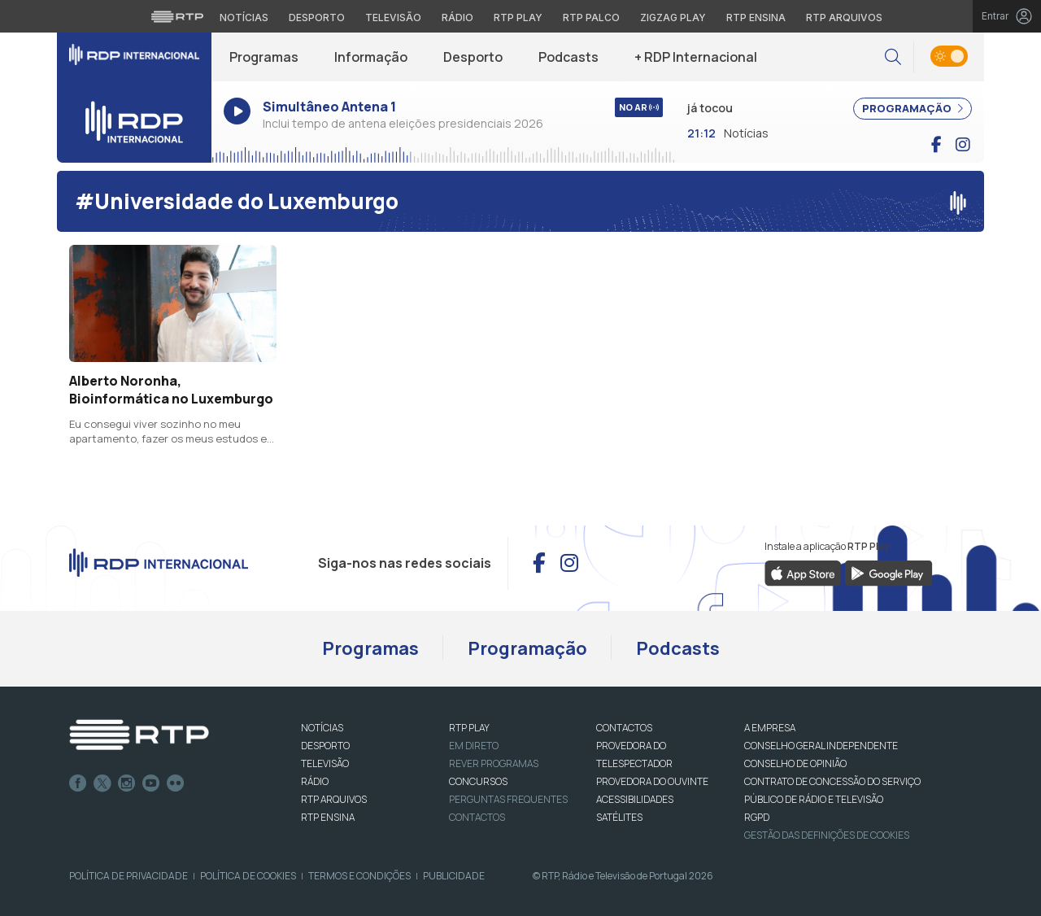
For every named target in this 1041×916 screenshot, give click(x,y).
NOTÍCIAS (322, 728)
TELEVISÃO (325, 763)
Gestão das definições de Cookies (826, 835)
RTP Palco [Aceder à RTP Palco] (591, 17)
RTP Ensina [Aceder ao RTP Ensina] (756, 17)
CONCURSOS (478, 781)
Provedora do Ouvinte (652, 781)
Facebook (78, 783)
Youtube (151, 783)
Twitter (102, 783)
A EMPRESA (769, 728)
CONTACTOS (624, 728)
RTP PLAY (469, 728)
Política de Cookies (248, 876)
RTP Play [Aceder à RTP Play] (518, 17)
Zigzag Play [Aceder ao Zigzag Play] (673, 17)
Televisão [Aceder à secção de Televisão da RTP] (393, 17)
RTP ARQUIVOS (334, 799)
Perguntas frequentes (508, 799)
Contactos (477, 817)
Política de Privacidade (128, 876)
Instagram (127, 783)
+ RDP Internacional (695, 57)
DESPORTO (325, 745)
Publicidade (454, 876)
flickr (176, 783)
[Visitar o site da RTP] (177, 16)
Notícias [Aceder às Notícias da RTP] (244, 17)
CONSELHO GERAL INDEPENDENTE (821, 745)
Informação (370, 57)
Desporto (473, 57)
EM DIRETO (474, 745)
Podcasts (568, 57)
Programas (263, 57)
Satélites (619, 817)
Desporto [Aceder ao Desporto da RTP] (317, 17)
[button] (893, 57)
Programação (527, 648)
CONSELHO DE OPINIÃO (795, 763)
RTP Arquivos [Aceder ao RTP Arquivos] (844, 17)
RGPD (756, 817)
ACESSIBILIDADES (634, 799)
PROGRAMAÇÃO (912, 108)
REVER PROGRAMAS (493, 763)
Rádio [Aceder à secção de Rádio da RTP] (457, 17)
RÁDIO (315, 781)
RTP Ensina (328, 817)
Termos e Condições (359, 876)
